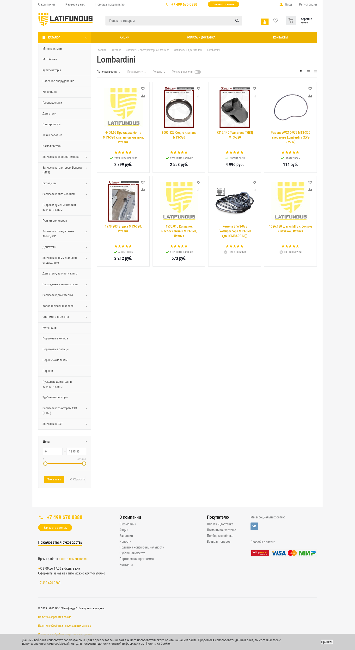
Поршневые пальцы (56, 349)
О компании (130, 517)
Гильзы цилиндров (55, 220)
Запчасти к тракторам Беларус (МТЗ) (62, 170)
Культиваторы (52, 70)
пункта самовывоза (72, 559)
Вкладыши (49, 183)
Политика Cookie (158, 643)
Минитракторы (52, 48)
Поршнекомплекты (55, 360)
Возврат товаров (219, 541)
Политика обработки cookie (54, 617)
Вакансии (126, 536)
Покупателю (218, 517)
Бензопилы (50, 92)
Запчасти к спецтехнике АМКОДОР (58, 233)
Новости (125, 541)
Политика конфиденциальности (142, 547)
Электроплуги (52, 124)
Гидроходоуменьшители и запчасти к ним (59, 207)
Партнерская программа (137, 559)
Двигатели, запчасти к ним (60, 273)
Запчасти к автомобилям (59, 194)
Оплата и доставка (201, 37)
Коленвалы (50, 327)
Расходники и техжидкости (60, 284)
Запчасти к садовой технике (61, 157)
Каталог (54, 37)
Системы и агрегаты (56, 317)
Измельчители (52, 146)
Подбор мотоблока (220, 536)
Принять (326, 642)
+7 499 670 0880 (184, 4)
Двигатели (49, 113)
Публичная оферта (132, 553)
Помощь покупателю (221, 530)
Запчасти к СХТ (53, 424)
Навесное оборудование (58, 81)
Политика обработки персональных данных (64, 625)
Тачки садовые (52, 135)
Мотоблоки (50, 59)
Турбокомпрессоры (55, 397)
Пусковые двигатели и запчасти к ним (57, 384)
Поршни (48, 371)
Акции (124, 37)
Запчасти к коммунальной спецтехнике (60, 260)
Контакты (280, 37)
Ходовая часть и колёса (58, 306)
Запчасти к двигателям (58, 295)
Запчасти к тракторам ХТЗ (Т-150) (60, 410)
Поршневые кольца (55, 338)
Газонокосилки (52, 102)
